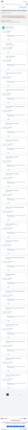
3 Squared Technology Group (10, 45)
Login (24, 1)
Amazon (7, 74)
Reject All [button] (21, 426)
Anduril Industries (8, 107)
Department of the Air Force (10, 28)
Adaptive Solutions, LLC (9, 57)
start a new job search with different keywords (17, 17)
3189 (20, 394)
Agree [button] (16, 426)
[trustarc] (25, 429)
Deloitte (7, 91)
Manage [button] (9, 426)
